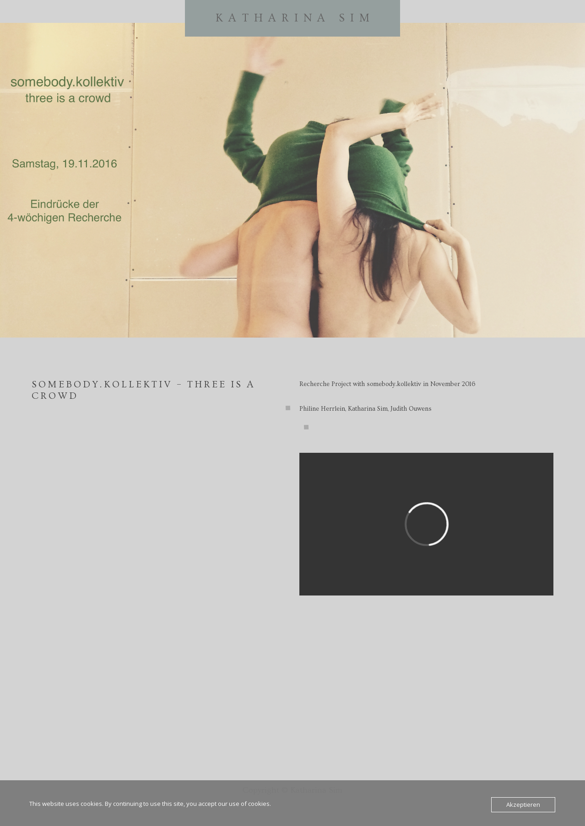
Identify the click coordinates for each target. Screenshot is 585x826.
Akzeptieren (523, 804)
